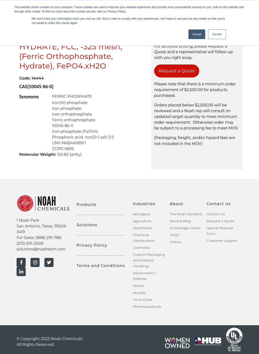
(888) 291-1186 (48, 237)
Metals (138, 286)
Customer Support (222, 240)
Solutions (87, 225)
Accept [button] (197, 34)
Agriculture (142, 221)
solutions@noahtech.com (41, 249)
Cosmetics (141, 247)
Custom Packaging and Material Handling (149, 260)
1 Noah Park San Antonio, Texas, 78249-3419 (42, 226)
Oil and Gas (142, 299)
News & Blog (180, 221)
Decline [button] (217, 34)
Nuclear (139, 292)
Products (86, 204)
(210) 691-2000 (30, 243)
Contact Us (216, 214)
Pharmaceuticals (147, 306)
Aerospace (141, 214)
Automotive (142, 228)
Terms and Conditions (101, 265)
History (175, 242)
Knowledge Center (185, 228)
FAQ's (174, 235)
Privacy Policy (92, 245)
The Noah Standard (186, 214)
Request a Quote (176, 71)
